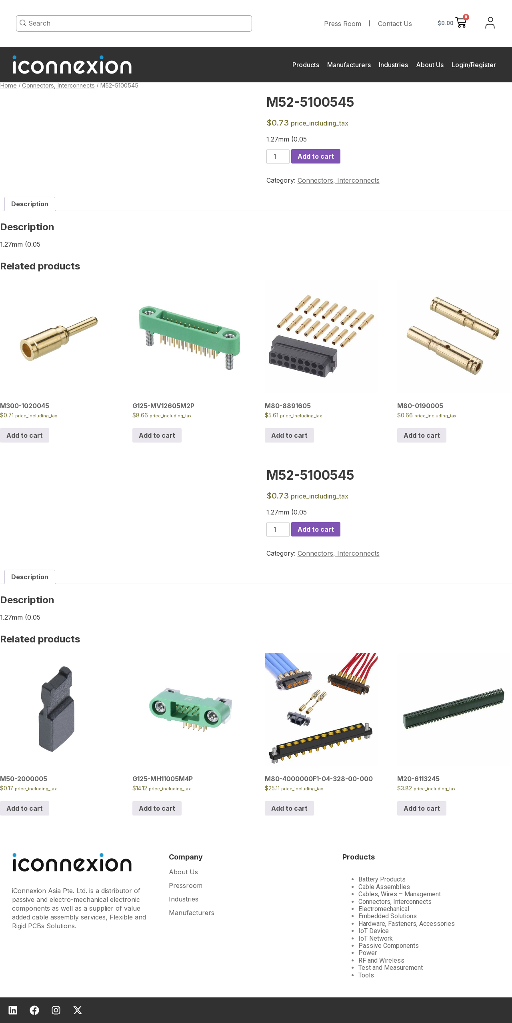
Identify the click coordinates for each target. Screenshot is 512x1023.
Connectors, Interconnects (58, 85)
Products (305, 65)
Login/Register (474, 65)
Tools (366, 975)
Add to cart (316, 156)
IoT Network (375, 938)
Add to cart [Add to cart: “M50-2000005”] (24, 808)
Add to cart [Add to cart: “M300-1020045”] (24, 435)
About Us (430, 65)
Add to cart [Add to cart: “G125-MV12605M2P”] (157, 435)
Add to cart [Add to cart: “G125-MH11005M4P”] (157, 808)
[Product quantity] (278, 156)
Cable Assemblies (384, 887)
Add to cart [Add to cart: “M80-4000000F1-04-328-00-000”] (289, 808)
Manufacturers (349, 65)
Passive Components (388, 945)
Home (8, 85)
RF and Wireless (381, 960)
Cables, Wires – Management (399, 894)
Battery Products (382, 879)
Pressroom (185, 886)
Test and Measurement (390, 967)
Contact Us (395, 24)
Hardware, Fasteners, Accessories (406, 923)
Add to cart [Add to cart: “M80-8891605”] (289, 435)
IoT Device (373, 931)
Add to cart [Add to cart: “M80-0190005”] (422, 435)
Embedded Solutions (387, 916)
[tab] (29, 204)
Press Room (342, 24)
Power (367, 953)
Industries (393, 65)
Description (29, 204)
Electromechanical (383, 909)
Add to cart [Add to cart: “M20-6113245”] (422, 808)
